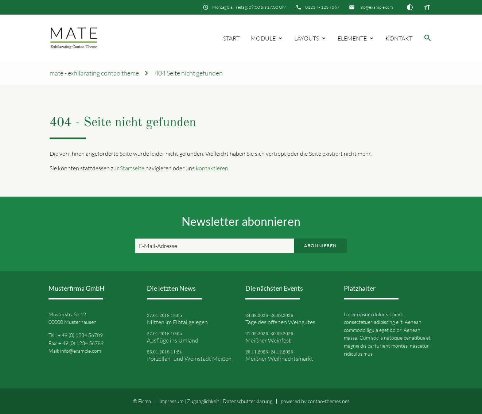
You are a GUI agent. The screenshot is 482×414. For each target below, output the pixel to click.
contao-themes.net (328, 401)
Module (263, 38)
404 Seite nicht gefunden (189, 73)
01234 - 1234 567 (322, 7)
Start (231, 38)
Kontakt (398, 38)
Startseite (132, 168)
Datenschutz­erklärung (247, 401)
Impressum (171, 401)
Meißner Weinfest (268, 340)
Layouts (306, 38)
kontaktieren (212, 168)
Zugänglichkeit (203, 401)
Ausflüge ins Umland (172, 340)
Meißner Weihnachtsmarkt (279, 358)
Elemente (352, 38)
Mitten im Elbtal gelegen (177, 322)
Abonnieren (320, 245)
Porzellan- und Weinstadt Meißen (189, 358)
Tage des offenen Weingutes (280, 322)
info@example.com (375, 7)
